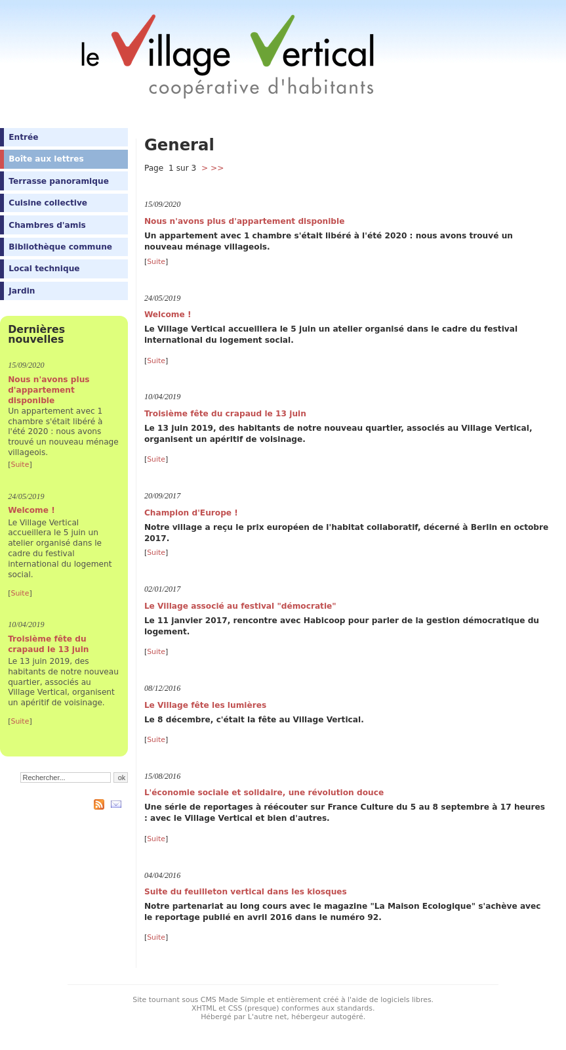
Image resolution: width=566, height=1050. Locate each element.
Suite (19, 464)
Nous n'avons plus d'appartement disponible (48, 390)
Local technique (44, 268)
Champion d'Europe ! (191, 512)
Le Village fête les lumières (205, 705)
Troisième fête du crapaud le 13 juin (48, 644)
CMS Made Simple (233, 999)
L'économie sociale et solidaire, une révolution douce (264, 792)
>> (217, 168)
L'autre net (267, 1017)
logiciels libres (405, 999)
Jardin (22, 290)
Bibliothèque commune (60, 247)
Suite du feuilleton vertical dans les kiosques (245, 891)
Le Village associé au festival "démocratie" (240, 606)
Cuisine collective (48, 203)
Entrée (23, 137)
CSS (235, 1008)
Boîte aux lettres (46, 159)
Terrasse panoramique (59, 181)
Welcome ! (31, 510)
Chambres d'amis (47, 225)
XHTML (204, 1008)
